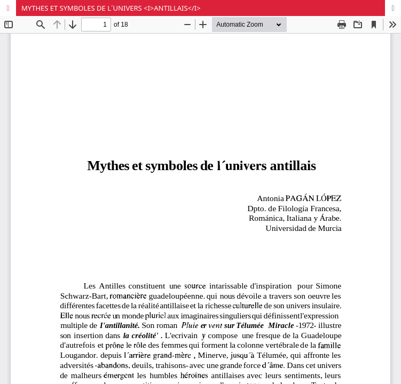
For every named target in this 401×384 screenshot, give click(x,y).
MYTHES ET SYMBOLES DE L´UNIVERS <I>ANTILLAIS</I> (111, 8)
